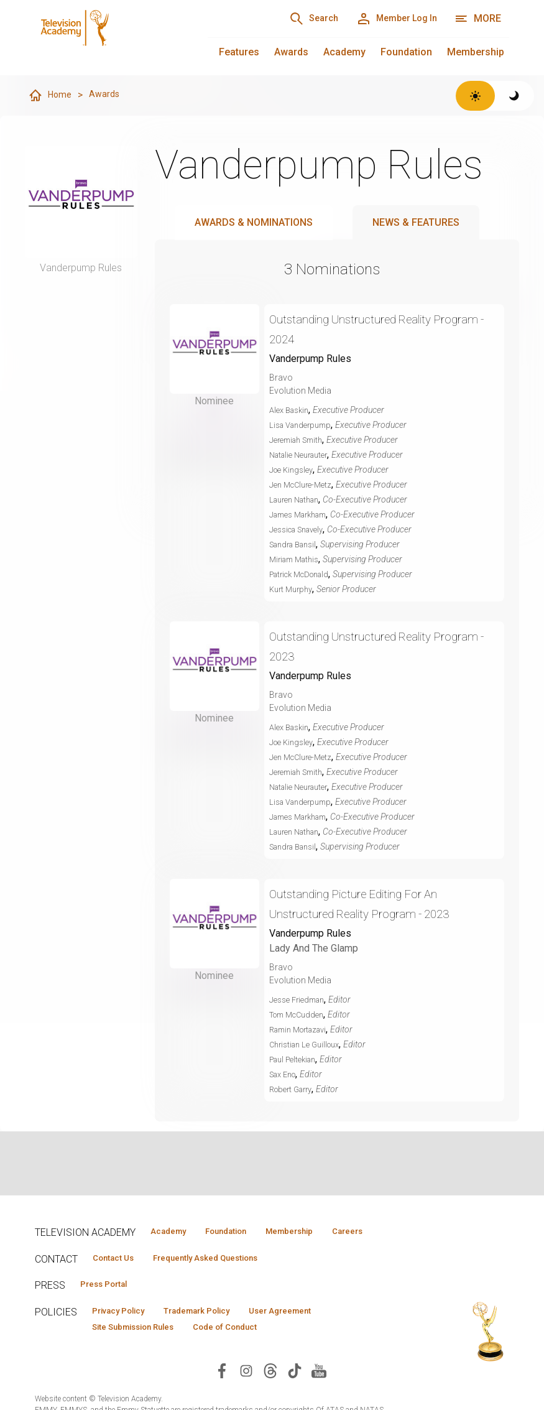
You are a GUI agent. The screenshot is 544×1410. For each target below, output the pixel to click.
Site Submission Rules (142, 1352)
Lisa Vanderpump (303, 425)
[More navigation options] (477, 19)
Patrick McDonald (304, 575)
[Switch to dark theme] (514, 96)
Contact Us (119, 1277)
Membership (475, 52)
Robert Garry (294, 1090)
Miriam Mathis (297, 560)
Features (239, 52)
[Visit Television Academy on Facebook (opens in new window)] (222, 1395)
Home (51, 95)
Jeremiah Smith (299, 440)
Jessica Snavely (300, 530)
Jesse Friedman (300, 1000)
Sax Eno (285, 1075)
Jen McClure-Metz (303, 485)
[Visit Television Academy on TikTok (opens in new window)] (294, 1395)
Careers (168, 1250)
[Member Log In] (388, 19)
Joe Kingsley (293, 470)
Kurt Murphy (293, 590)
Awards (291, 52)
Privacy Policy (126, 1333)
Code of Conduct (252, 1352)
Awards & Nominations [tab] (254, 223)
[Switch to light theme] (475, 96)
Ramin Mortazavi (302, 1030)
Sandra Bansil (296, 545)
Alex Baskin (291, 410)
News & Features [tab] (415, 223)
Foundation (406, 52)
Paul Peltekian (296, 1060)
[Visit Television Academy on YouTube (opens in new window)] (319, 1395)
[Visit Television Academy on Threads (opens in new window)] (270, 1395)
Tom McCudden (300, 1015)
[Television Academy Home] (109, 37)
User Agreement (319, 1333)
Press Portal (110, 1305)
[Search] (290, 19)
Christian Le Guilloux (308, 1045)
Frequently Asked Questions (227, 1277)
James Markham (302, 515)
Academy (344, 52)
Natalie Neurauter (302, 455)
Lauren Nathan (297, 500)
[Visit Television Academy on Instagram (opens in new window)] (246, 1395)
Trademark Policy (220, 1333)
